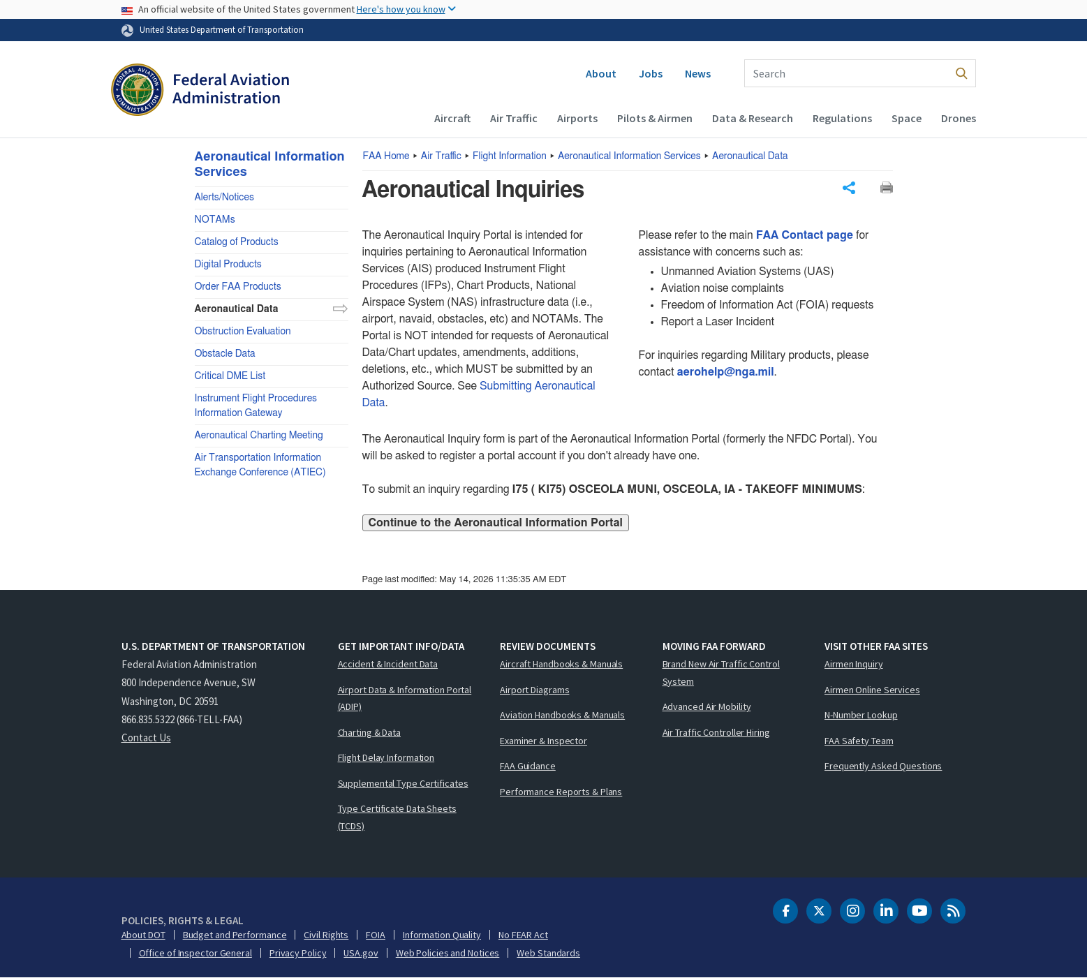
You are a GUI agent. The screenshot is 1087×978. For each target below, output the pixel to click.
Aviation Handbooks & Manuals (562, 715)
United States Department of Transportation (222, 29)
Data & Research (752, 118)
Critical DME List (230, 376)
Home (386, 156)
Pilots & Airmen (655, 118)
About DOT (143, 935)
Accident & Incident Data (388, 664)
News (698, 73)
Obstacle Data (225, 354)
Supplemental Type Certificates (403, 783)
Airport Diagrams (534, 689)
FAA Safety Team (859, 740)
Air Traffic (514, 118)
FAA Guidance (528, 766)
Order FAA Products (238, 287)
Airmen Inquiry (854, 664)
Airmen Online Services (872, 689)
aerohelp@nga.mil (725, 372)
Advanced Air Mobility (707, 706)
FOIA (375, 935)
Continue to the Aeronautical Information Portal (496, 522)
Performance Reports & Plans (561, 791)
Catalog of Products (237, 242)
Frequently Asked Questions (883, 766)
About (601, 73)
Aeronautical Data (750, 156)
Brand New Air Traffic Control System (721, 673)
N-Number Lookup (861, 715)
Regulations (842, 118)
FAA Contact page (804, 235)
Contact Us (146, 737)
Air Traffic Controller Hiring (716, 732)
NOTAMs (215, 220)
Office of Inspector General (195, 953)
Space (907, 118)
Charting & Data (369, 732)
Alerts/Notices (224, 197)
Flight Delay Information (386, 757)
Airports (577, 118)
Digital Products (228, 264)
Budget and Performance (235, 935)
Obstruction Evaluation (243, 331)
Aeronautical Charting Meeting (259, 435)
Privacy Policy (298, 953)
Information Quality (442, 935)
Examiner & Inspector (543, 740)
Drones (958, 118)
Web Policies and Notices (448, 953)
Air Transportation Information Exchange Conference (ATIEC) (260, 465)
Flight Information (510, 156)
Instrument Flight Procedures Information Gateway (256, 406)
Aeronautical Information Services (629, 156)
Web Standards (548, 953)
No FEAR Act (523, 935)
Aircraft (452, 118)
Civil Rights (326, 935)
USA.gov (360, 953)
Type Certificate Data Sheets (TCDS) (397, 817)
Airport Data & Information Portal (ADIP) (405, 698)
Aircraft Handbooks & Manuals (561, 664)
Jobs (651, 73)
